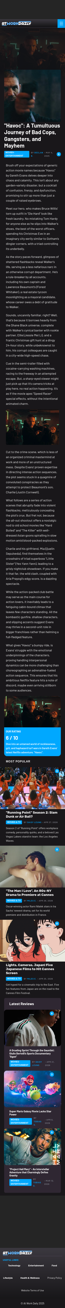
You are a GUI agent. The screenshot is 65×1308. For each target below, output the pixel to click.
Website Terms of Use (32, 1290)
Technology (14, 1265)
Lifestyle (8, 1277)
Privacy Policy (54, 1277)
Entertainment (36, 1265)
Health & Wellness (30, 1277)
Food (54, 1265)
